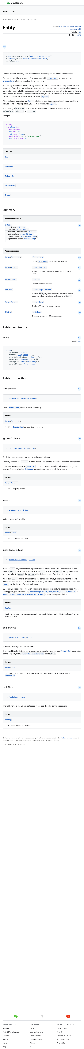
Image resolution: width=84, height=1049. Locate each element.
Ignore (45, 96)
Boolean (32, 232)
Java (79, 35)
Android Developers (9, 19)
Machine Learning (36, 1032)
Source (5, 1039)
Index (7, 195)
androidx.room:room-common (70, 26)
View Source (74, 29)
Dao (6, 157)
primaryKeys (8, 81)
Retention (11, 58)
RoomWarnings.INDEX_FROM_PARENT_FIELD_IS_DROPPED (52, 592)
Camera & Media (36, 1039)
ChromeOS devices (64, 1036)
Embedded (31, 466)
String (22, 227)
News (5, 1043)
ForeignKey (31, 236)
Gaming (33, 1028)
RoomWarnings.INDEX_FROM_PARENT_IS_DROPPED (23, 594)
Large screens (62, 1028)
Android (6, 1028)
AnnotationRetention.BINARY (35, 58)
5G (31, 1047)
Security (6, 1036)
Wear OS (60, 1032)
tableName (37, 312)
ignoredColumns (39, 267)
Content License (66, 738)
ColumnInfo (10, 185)
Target (9, 56)
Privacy (32, 1043)
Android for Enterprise (11, 1032)
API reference (10, 11)
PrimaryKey (52, 78)
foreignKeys (38, 257)
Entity (18, 61)
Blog (4, 1047)
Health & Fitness (35, 1036)
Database (9, 166)
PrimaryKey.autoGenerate (32, 654)
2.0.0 (79, 32)
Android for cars (63, 1039)
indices (36, 279)
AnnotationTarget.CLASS (40, 56)
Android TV (61, 1043)
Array (19, 229)
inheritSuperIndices (42, 289)
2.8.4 (79, 341)
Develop (21, 19)
